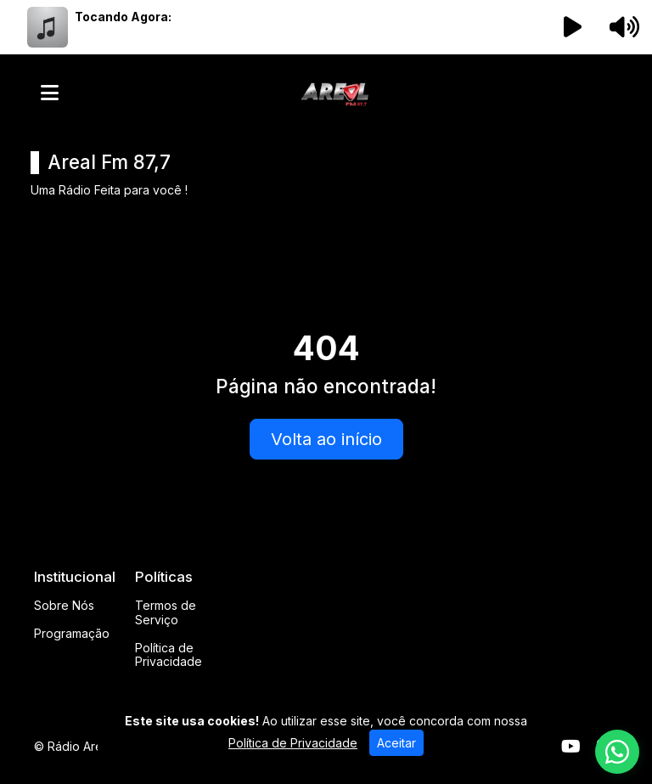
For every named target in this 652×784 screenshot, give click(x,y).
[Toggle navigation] (50, 92)
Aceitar (396, 743)
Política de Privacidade (168, 654)
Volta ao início (326, 439)
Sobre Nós (64, 605)
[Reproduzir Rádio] (573, 27)
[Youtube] (571, 746)
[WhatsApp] (617, 752)
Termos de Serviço (165, 612)
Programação (72, 633)
